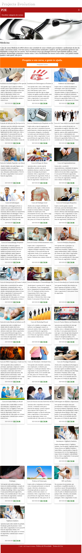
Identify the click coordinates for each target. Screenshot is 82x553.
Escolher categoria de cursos (12, 15)
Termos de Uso (58, 546)
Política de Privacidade (43, 546)
